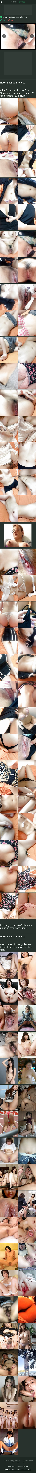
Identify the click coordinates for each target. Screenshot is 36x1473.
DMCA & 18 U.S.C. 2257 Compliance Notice (18, 1470)
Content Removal (22, 1466)
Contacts (11, 1466)
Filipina (18, 2)
